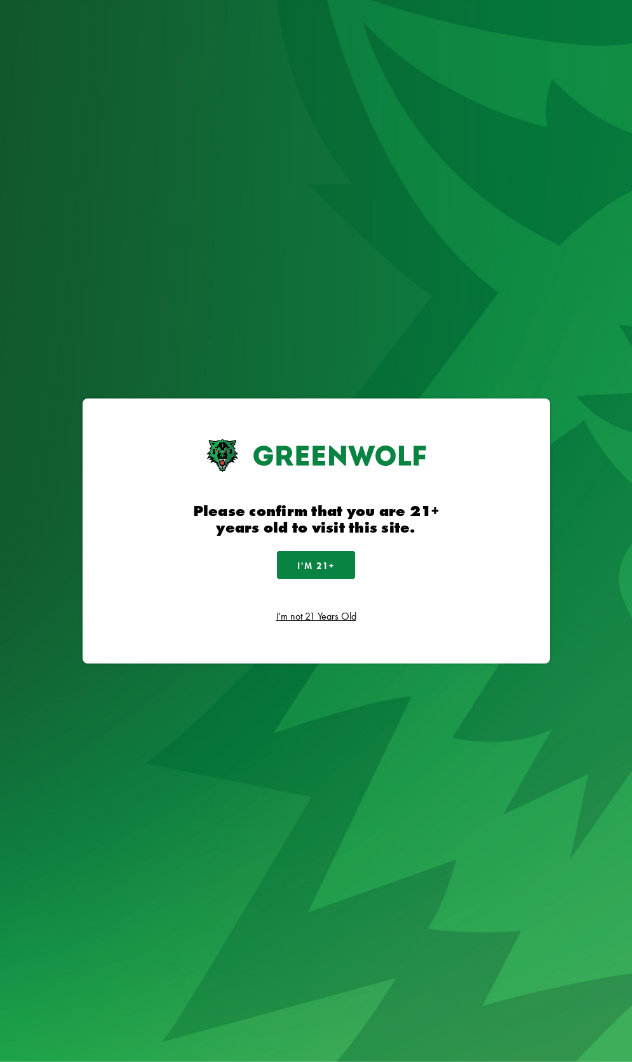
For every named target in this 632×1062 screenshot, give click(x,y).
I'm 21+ (316, 565)
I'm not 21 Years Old (316, 616)
